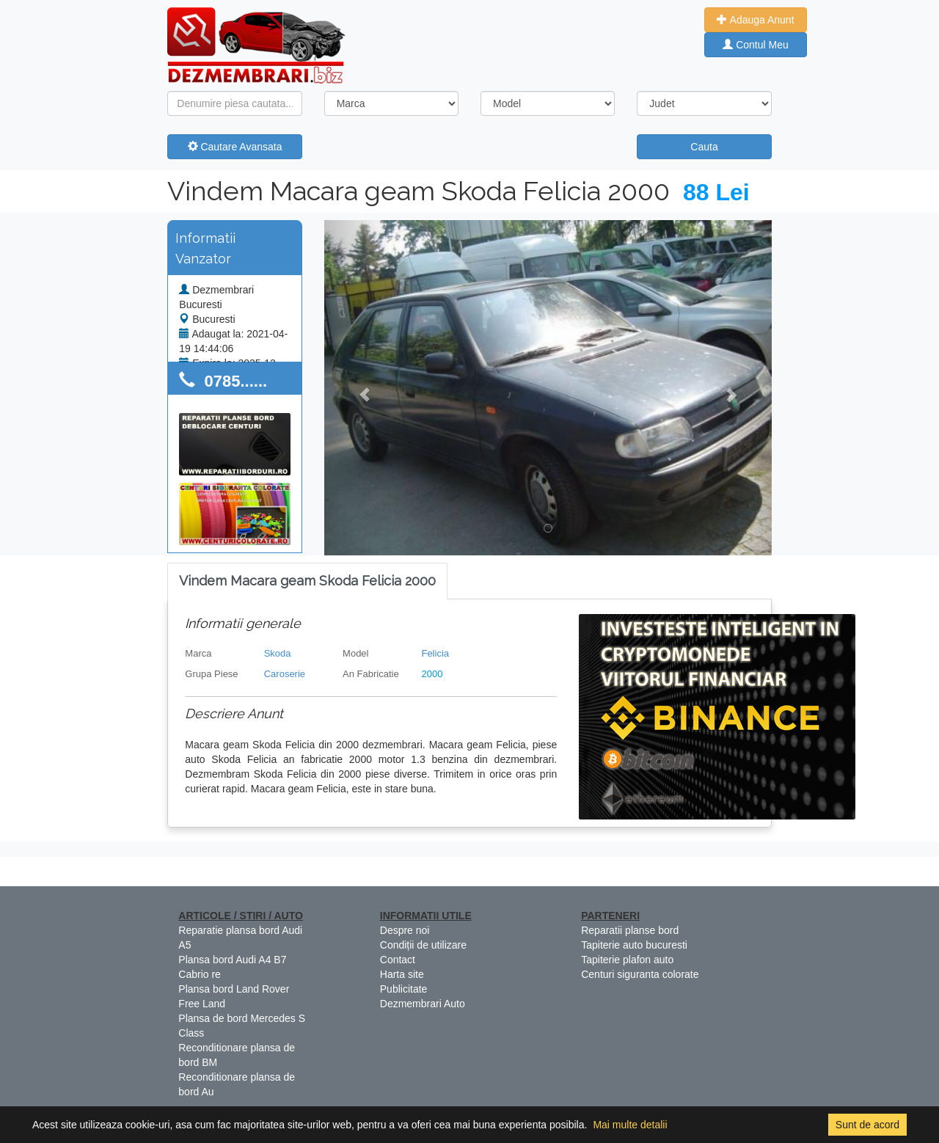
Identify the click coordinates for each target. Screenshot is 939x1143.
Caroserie (284, 673)
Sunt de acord (867, 1125)
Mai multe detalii (630, 1125)
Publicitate (404, 989)
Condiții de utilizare (423, 945)
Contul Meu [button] (755, 45)
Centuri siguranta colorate (639, 974)
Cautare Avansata (235, 147)
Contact (397, 959)
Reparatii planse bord (630, 930)
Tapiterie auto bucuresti (634, 945)
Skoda (277, 653)
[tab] (307, 581)
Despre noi (405, 930)
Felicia (435, 653)
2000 (431, 673)
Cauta (703, 147)
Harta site (402, 974)
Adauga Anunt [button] (755, 20)
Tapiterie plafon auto (627, 959)
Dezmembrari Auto (422, 1003)
